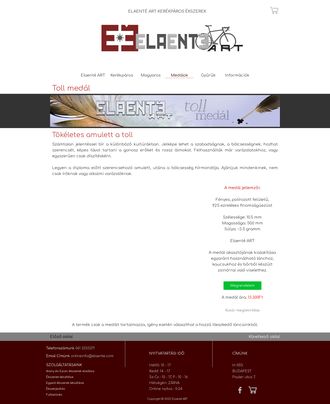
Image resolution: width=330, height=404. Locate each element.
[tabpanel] (172, 11)
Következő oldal (264, 337)
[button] (242, 285)
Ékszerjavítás (55, 388)
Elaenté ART (93, 75)
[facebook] (240, 390)
